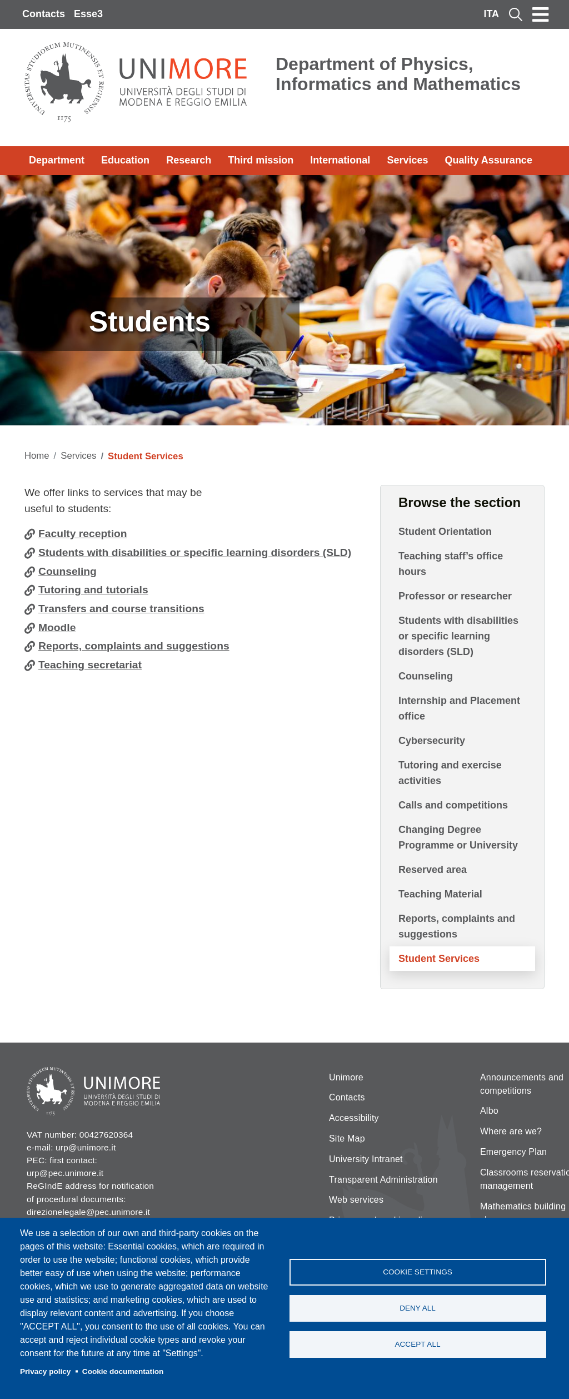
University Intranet (366, 1159)
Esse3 (88, 13)
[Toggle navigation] (540, 14)
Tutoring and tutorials (93, 590)
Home (36, 455)
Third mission (260, 160)
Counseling (67, 571)
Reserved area (432, 869)
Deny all (418, 1308)
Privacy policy (45, 1371)
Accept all (417, 1344)
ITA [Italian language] (491, 13)
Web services (356, 1199)
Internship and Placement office (459, 708)
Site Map (347, 1138)
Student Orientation (445, 531)
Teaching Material (440, 894)
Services (407, 160)
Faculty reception (82, 533)
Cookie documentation (123, 1371)
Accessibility (354, 1118)
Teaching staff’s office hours (450, 563)
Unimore (346, 1077)
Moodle (57, 627)
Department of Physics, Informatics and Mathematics (398, 74)
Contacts (43, 13)
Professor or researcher (455, 596)
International (340, 160)
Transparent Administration (383, 1179)
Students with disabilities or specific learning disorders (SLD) (194, 552)
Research (188, 160)
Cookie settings (417, 1272)
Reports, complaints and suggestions (133, 646)
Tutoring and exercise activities (450, 773)
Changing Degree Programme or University (458, 837)
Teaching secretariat (90, 665)
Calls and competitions (453, 805)
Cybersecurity (431, 740)
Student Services (439, 958)
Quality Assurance (488, 160)
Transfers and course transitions (121, 608)
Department (56, 160)
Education (125, 160)
